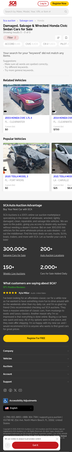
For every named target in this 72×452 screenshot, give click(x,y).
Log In (43, 3)
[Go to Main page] (12, 3)
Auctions (36, 366)
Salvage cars (26, 20)
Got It (35, 445)
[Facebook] (10, 390)
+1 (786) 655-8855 (12, 417)
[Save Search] (66, 37)
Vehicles (36, 358)
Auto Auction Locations (52, 255)
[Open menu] (4, 3)
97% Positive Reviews (14, 287)
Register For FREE (36, 338)
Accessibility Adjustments (20, 400)
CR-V (49, 44)
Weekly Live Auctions (14, 273)
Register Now (59, 3)
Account (36, 374)
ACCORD (12, 44)
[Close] (57, 439)
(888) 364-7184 (30, 417)
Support (36, 381)
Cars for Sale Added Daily (53, 273)
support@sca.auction (50, 417)
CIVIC (32, 44)
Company (36, 351)
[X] (15, 390)
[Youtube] (20, 390)
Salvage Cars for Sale (14, 255)
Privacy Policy (28, 436)
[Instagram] (5, 390)
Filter (12, 37)
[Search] (65, 11)
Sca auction (9, 20)
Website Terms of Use (42, 436)
